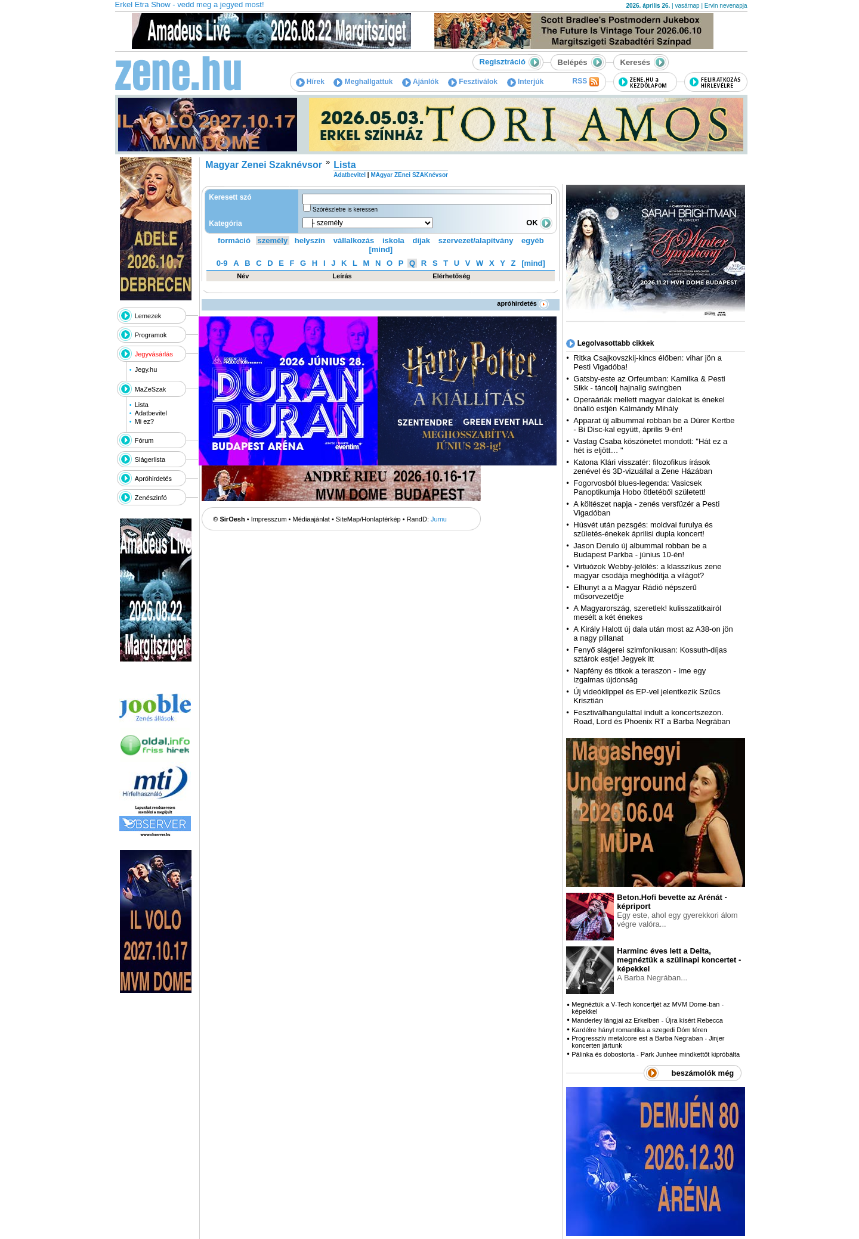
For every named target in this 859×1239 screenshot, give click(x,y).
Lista (142, 404)
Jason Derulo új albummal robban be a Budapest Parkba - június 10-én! (639, 550)
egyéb (532, 240)
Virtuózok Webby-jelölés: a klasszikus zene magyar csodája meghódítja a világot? (647, 571)
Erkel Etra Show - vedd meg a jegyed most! (189, 4)
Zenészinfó (151, 497)
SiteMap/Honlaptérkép (368, 519)
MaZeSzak (150, 389)
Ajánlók (420, 81)
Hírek (310, 81)
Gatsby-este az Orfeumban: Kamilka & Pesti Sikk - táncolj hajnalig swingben (649, 383)
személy (273, 240)
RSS (585, 81)
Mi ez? (144, 421)
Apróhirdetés (153, 478)
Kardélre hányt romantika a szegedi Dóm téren (639, 1029)
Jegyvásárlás (154, 354)
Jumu (439, 519)
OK (539, 222)
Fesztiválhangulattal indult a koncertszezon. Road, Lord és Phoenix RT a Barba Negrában (651, 717)
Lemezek (148, 315)
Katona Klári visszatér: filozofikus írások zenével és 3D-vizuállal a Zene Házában (642, 467)
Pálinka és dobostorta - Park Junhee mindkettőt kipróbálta (655, 1054)
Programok (151, 335)
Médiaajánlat (311, 519)
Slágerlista (150, 459)
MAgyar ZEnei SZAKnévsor (408, 175)
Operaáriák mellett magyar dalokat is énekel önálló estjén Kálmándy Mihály (649, 404)
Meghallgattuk (363, 81)
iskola (393, 240)
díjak (421, 240)
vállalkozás (354, 240)
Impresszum (269, 519)
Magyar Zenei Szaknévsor (263, 165)
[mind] (381, 249)
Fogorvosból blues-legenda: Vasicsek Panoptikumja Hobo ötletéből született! (639, 487)
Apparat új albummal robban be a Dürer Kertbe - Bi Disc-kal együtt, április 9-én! (653, 425)
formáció (234, 240)
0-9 (222, 263)
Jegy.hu (146, 369)
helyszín (310, 240)
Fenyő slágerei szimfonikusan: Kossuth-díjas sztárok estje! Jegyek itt (650, 654)
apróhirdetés (523, 303)
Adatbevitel (151, 413)
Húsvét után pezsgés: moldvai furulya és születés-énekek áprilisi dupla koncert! (642, 529)
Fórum (144, 440)
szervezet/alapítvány (476, 240)
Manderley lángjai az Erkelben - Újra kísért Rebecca (647, 1020)
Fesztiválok (473, 81)
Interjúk (525, 81)
